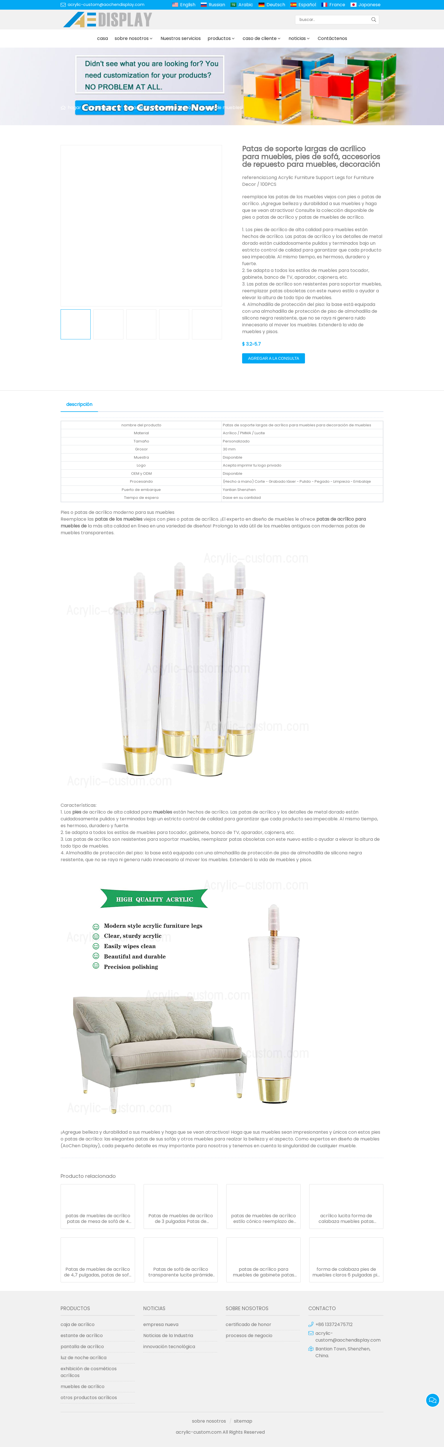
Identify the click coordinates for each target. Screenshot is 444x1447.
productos (219, 38)
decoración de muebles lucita (158, 107)
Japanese (369, 4)
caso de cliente (260, 38)
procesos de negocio (249, 1335)
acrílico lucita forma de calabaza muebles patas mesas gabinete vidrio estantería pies (346, 1218)
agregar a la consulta (273, 358)
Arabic (245, 4)
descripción (79, 404)
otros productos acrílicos (89, 1397)
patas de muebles (222, 107)
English (187, 4)
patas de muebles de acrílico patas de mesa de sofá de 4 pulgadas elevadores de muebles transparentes (97, 1218)
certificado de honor (248, 1324)
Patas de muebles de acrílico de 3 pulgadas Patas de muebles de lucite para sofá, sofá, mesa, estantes (180, 1218)
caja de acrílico (78, 1324)
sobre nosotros (132, 38)
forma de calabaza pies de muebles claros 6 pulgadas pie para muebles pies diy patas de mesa (346, 1272)
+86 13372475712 (334, 1324)
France (337, 4)
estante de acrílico (82, 1335)
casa (102, 38)
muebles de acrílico (82, 1386)
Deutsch (275, 4)
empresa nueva (160, 1324)
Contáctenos (332, 38)
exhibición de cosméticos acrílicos (89, 1372)
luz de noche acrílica (83, 1357)
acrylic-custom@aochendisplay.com (106, 4)
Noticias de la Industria (168, 1335)
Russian (217, 4)
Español (307, 4)
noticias (297, 38)
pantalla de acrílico (82, 1346)
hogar (74, 107)
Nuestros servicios (181, 38)
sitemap (243, 1421)
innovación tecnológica (169, 1346)
